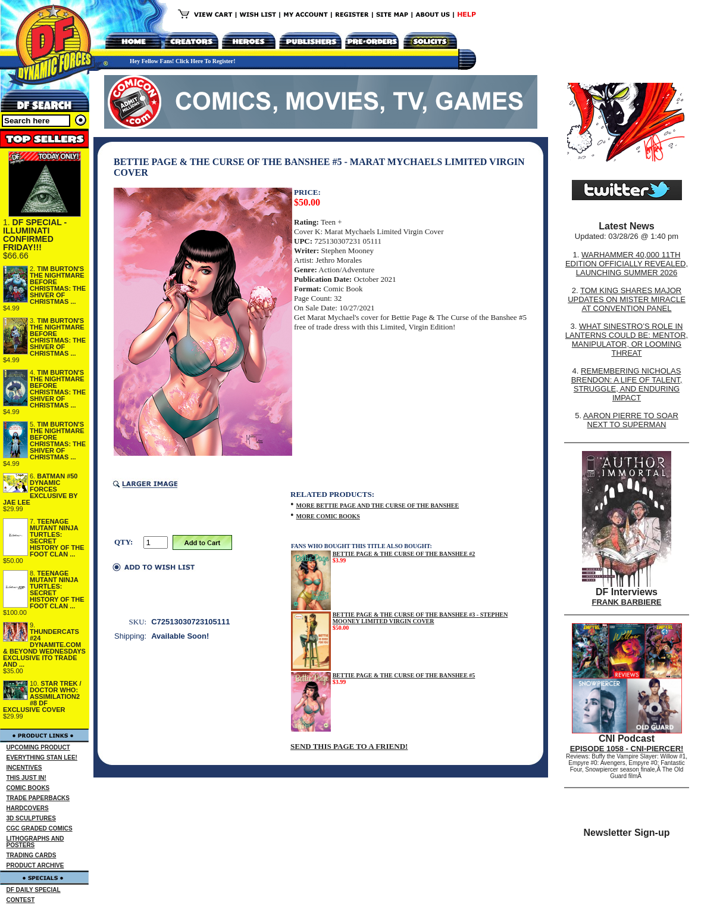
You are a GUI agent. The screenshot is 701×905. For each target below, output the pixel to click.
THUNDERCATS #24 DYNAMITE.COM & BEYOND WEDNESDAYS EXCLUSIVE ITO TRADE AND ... (44, 648)
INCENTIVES (24, 767)
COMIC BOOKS (28, 788)
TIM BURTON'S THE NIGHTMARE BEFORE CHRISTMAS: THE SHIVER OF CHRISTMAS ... (58, 285)
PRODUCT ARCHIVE (35, 865)
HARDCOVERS (28, 808)
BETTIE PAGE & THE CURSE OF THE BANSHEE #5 (404, 675)
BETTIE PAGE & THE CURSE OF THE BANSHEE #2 (404, 554)
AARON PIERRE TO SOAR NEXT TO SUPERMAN (630, 420)
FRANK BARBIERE (627, 602)
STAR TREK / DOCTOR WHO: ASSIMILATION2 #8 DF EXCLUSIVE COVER (42, 696)
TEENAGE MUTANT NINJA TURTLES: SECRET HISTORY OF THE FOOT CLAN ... (57, 538)
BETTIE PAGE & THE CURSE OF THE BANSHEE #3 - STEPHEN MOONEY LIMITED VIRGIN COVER (420, 617)
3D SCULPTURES (31, 818)
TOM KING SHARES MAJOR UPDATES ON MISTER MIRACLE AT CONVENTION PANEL (627, 299)
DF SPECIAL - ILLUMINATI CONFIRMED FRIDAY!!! (35, 234)
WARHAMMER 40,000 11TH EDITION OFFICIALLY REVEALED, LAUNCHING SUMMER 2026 (626, 263)
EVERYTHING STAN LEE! (42, 757)
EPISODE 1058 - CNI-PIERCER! (627, 748)
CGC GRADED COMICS (40, 828)
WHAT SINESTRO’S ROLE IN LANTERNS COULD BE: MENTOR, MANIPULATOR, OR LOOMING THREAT (626, 339)
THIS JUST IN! (26, 778)
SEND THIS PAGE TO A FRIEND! (349, 746)
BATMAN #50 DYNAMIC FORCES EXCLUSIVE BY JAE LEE (40, 489)
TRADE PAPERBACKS (38, 798)
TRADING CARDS (32, 855)
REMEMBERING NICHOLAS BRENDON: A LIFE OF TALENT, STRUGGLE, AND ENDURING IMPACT (627, 384)
